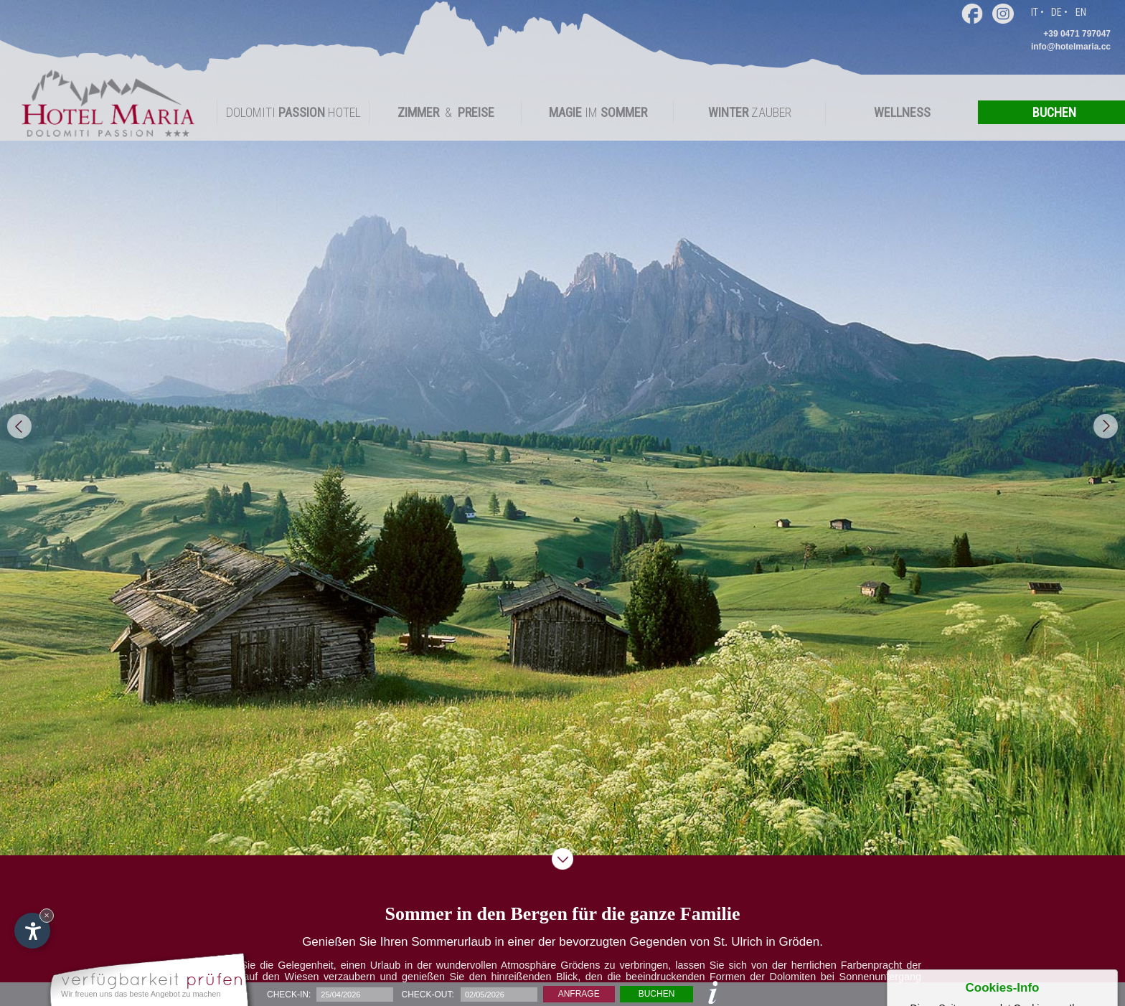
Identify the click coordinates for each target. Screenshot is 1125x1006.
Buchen (657, 994)
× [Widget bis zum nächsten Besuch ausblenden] (47, 915)
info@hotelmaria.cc (1071, 47)
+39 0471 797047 (1077, 34)
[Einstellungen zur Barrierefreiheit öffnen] (32, 931)
